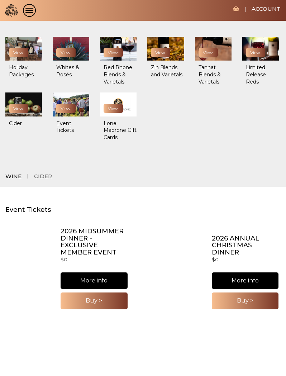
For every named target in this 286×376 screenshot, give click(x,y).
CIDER (43, 176)
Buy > (94, 300)
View (18, 52)
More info (94, 280)
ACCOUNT (266, 8)
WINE (13, 176)
